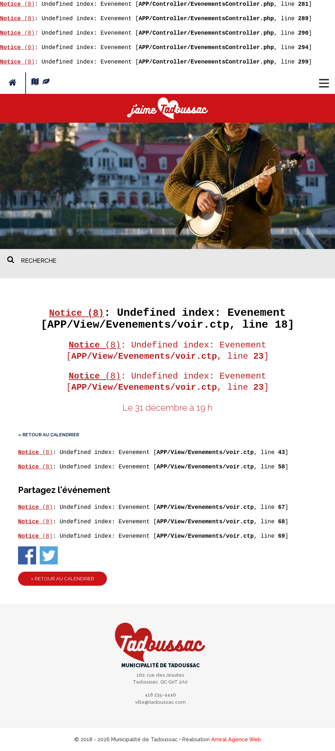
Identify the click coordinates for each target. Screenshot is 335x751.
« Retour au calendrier (48, 434)
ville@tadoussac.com (160, 702)
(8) (17, 4)
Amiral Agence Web (236, 739)
